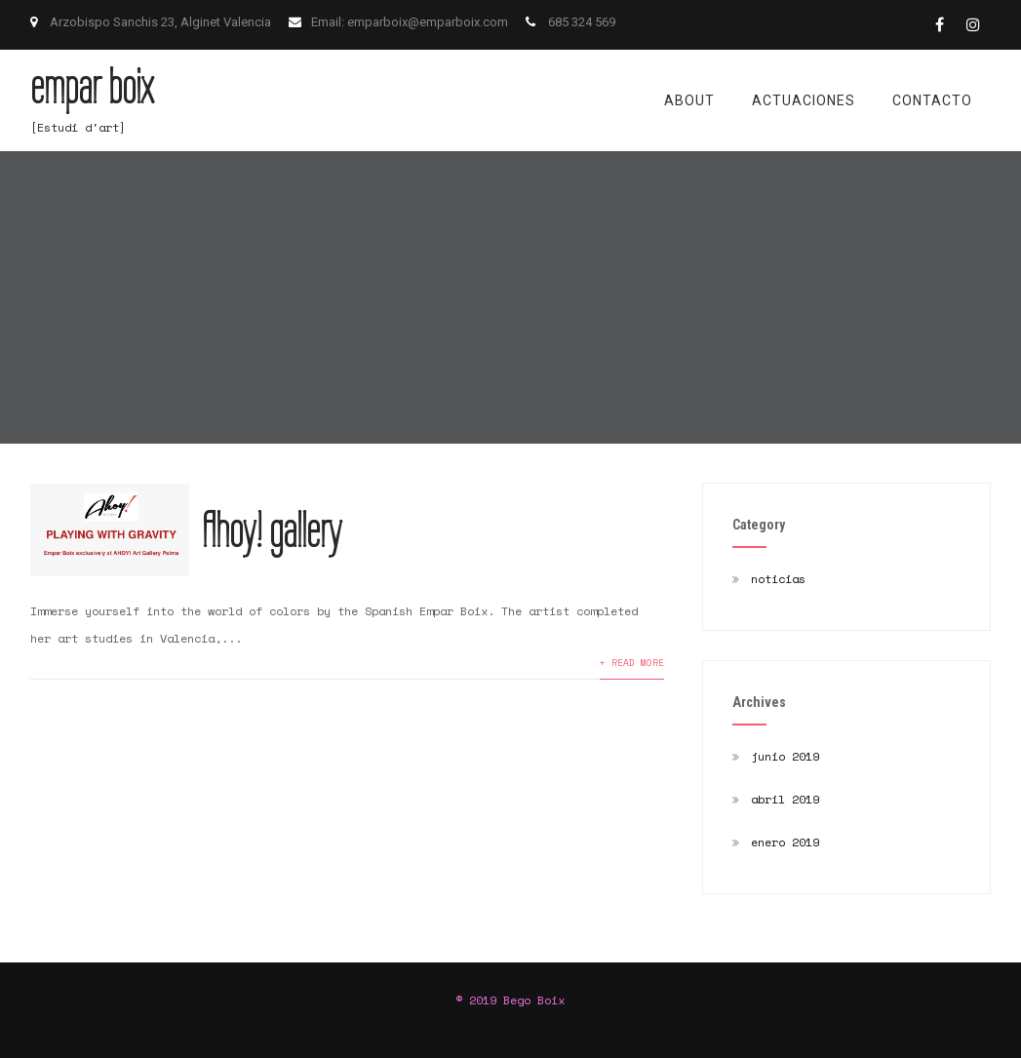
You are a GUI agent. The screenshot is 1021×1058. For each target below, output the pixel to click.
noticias (778, 578)
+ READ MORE (632, 662)
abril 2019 (785, 799)
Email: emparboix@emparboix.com (411, 22)
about (689, 100)
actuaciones (803, 100)
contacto (932, 100)
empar (91, 86)
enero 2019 (785, 842)
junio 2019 (785, 756)
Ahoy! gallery (271, 530)
